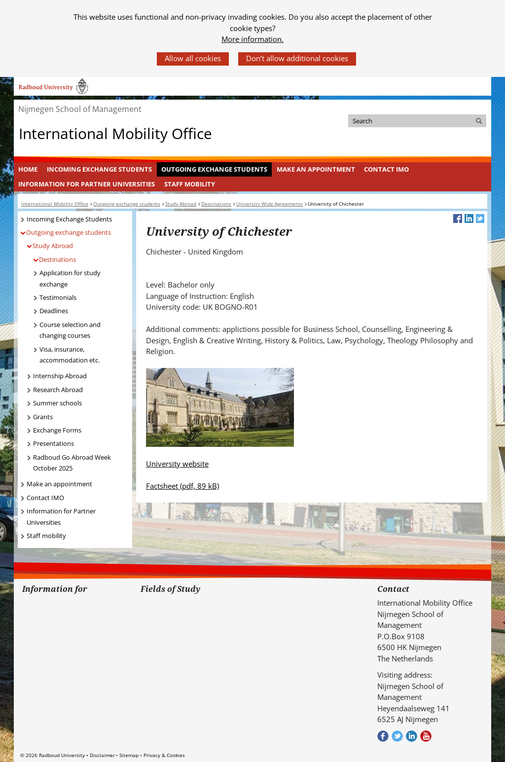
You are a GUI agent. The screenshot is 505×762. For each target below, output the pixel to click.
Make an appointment (316, 169)
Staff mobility (189, 184)
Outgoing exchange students (214, 169)
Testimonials (57, 297)
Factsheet (182, 486)
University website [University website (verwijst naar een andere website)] (177, 464)
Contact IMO (386, 169)
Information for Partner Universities (86, 184)
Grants (43, 416)
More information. (252, 39)
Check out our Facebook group (383, 736)
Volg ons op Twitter (397, 736)
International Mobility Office (115, 133)
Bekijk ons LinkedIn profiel (411, 736)
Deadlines (53, 310)
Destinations (57, 259)
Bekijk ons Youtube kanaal (426, 736)
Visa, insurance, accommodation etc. (69, 355)
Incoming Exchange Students (99, 169)
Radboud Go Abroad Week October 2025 (72, 463)
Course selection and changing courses (70, 330)
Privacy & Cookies (164, 755)
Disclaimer (102, 755)
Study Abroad (53, 245)
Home (27, 169)
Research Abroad (58, 389)
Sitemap (129, 755)
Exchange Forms (57, 430)
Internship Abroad (60, 375)
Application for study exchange (70, 278)
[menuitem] (28, 169)
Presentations (53, 443)
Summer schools (57, 403)
